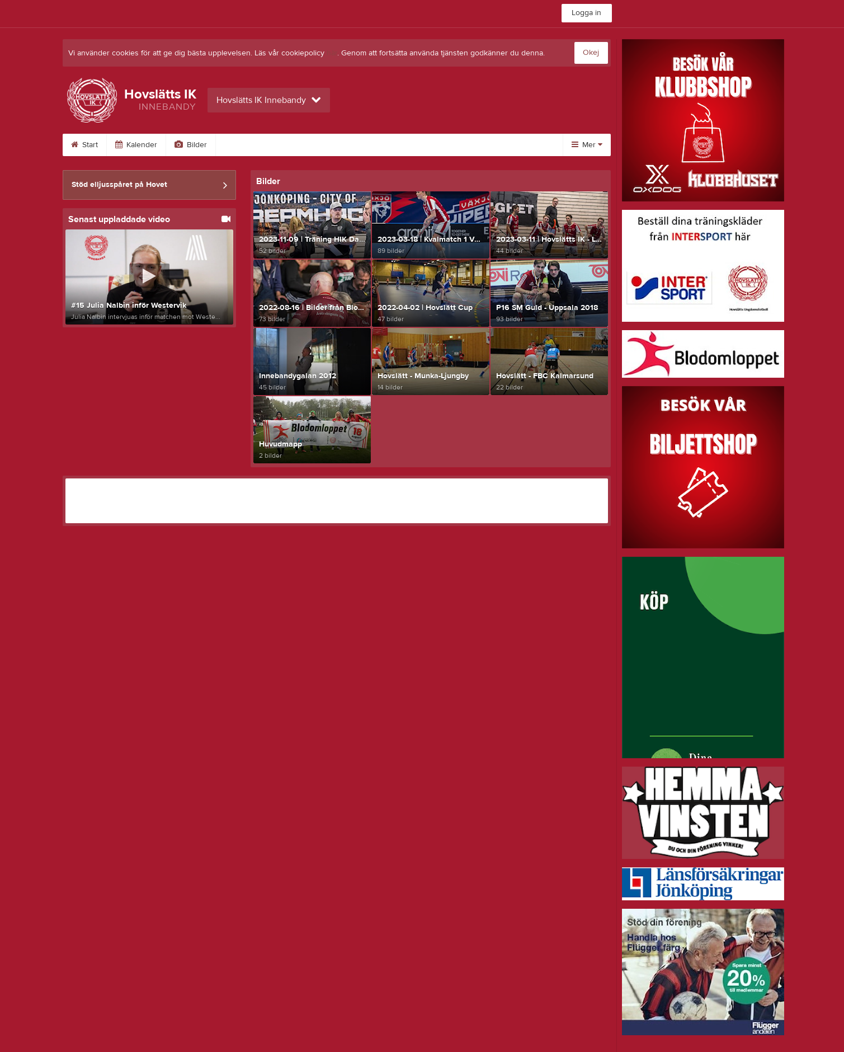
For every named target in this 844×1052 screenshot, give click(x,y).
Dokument (479, 145)
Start (84, 145)
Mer (587, 145)
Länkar (422, 145)
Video (240, 145)
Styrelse (369, 145)
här (332, 53)
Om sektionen (303, 145)
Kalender (136, 145)
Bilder (191, 145)
